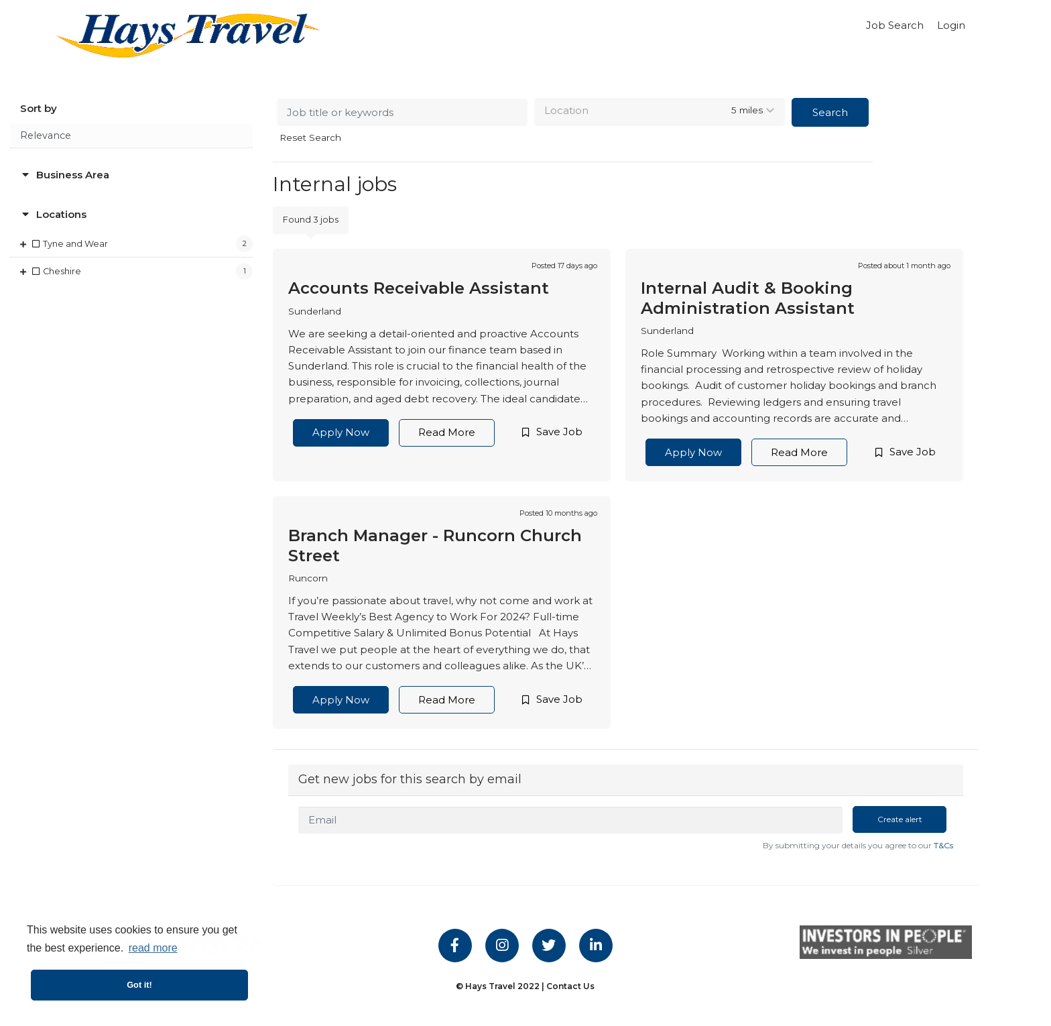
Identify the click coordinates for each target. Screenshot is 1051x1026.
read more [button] (153, 948)
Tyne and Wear (75, 244)
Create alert (899, 819)
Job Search (895, 25)
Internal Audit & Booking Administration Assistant (748, 297)
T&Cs (943, 845)
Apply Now (340, 432)
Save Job (559, 431)
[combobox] (659, 112)
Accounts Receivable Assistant (418, 288)
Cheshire (62, 271)
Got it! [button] (139, 985)
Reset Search (310, 138)
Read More (446, 432)
